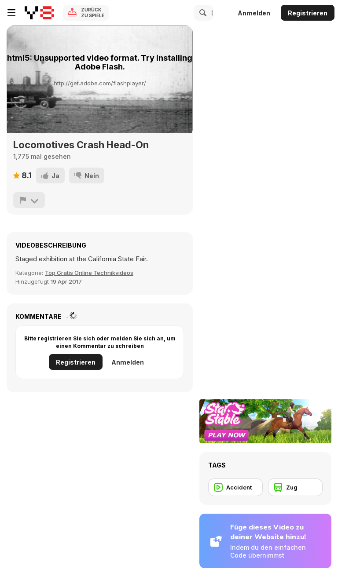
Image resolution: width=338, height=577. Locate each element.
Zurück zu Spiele (92, 12)
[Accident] (235, 487)
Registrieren (307, 13)
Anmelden (254, 13)
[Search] (201, 13)
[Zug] (295, 487)
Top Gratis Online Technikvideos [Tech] (89, 272)
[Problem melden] (29, 200)
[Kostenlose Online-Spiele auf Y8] (39, 12)
